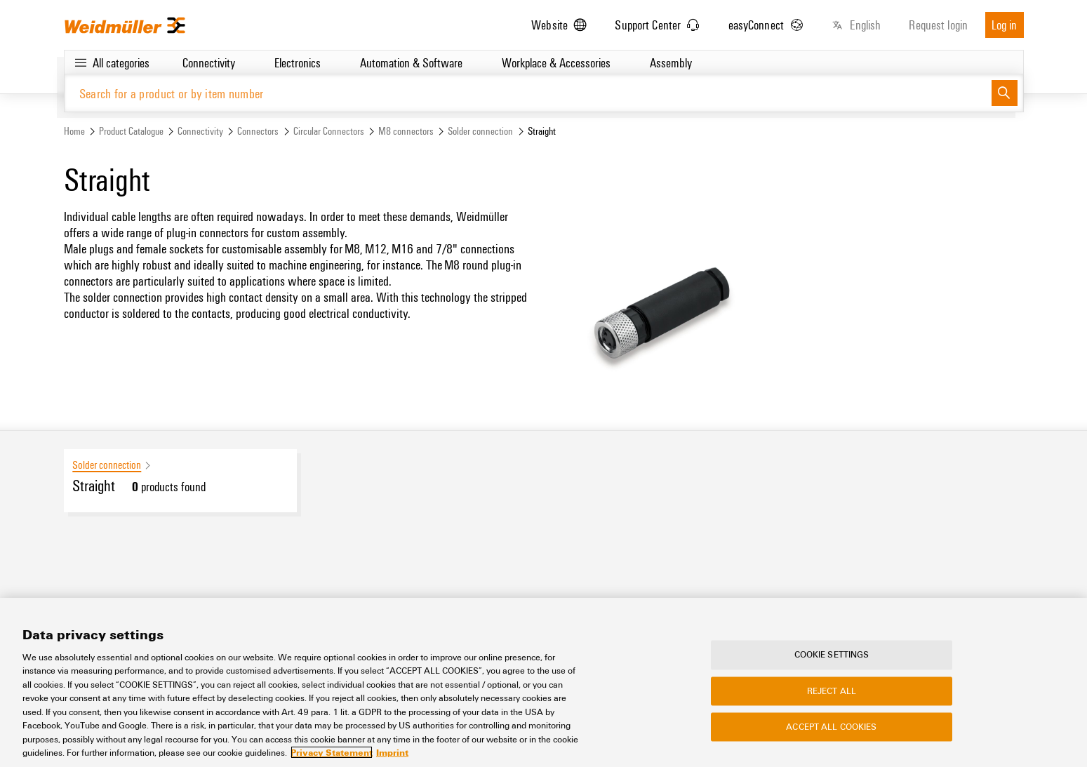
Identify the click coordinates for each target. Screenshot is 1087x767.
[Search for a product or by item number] (528, 93)
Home (74, 131)
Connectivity (200, 131)
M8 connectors (406, 131)
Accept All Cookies (831, 727)
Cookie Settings (831, 654)
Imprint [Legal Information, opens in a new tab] (392, 753)
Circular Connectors (328, 131)
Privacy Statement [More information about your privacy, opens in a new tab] (332, 753)
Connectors (258, 131)
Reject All (831, 690)
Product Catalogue (131, 131)
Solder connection (480, 131)
